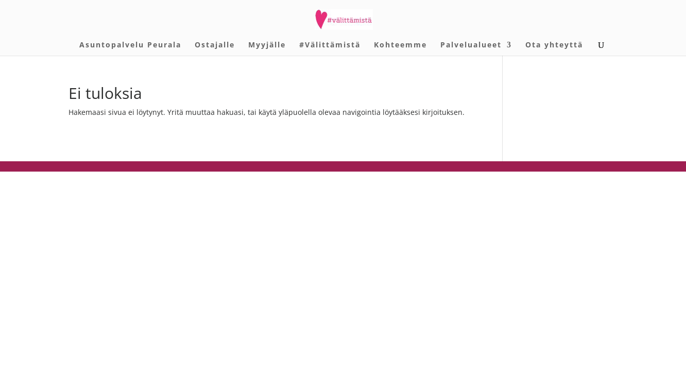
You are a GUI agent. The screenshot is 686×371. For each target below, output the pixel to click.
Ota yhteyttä (554, 45)
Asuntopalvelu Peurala (130, 45)
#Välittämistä (330, 45)
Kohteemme (400, 45)
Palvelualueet (471, 45)
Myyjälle (267, 45)
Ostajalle (215, 45)
